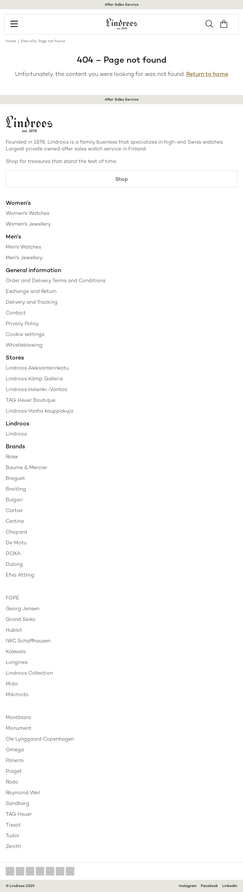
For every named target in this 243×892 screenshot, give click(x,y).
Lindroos (16, 433)
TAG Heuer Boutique (30, 400)
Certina (15, 521)
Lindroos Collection (29, 673)
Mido (12, 683)
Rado (12, 781)
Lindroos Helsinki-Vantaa (36, 389)
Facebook (209, 885)
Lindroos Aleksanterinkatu (37, 368)
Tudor (12, 835)
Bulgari (14, 499)
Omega (15, 749)
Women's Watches (27, 213)
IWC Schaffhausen (28, 640)
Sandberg (17, 803)
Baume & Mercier (26, 467)
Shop (121, 179)
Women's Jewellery (28, 224)
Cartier (14, 510)
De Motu (16, 542)
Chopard (16, 532)
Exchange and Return (31, 291)
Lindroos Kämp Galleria (34, 378)
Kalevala (16, 651)
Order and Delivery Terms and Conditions (55, 280)
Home (11, 41)
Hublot (14, 630)
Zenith (13, 846)
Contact (16, 312)
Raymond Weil (23, 792)
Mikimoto (17, 694)
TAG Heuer (19, 814)
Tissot (13, 824)
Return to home (207, 74)
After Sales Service (122, 4)
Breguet (15, 478)
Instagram (188, 885)
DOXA (13, 553)
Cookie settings (25, 334)
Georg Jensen (22, 608)
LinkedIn (229, 885)
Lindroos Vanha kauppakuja (39, 411)
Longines (17, 662)
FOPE (12, 597)
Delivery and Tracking (32, 302)
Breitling (16, 489)
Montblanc (18, 717)
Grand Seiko (21, 619)
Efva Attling (20, 575)
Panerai (15, 760)
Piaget (14, 771)
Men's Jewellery (24, 257)
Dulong (14, 564)
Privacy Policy (22, 323)
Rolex (12, 456)
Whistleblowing (24, 345)
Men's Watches (23, 247)
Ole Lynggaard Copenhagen (40, 739)
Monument (18, 728)
